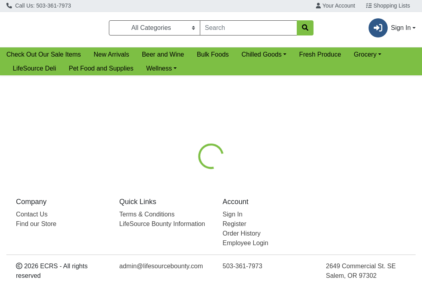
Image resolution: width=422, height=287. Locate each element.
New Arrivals (111, 57)
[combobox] (248, 29)
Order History (241, 233)
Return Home (211, 129)
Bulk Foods (213, 57)
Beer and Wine (163, 57)
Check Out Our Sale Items (43, 57)
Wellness (159, 71)
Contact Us (31, 214)
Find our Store (36, 223)
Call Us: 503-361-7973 (38, 5)
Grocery (365, 57)
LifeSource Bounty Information (162, 223)
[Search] (248, 29)
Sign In (233, 214)
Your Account (335, 5)
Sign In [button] (390, 29)
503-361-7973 (242, 266)
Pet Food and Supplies (101, 71)
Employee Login (245, 243)
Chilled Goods (262, 57)
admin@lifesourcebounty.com (161, 266)
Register (234, 223)
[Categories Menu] (154, 29)
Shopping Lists (388, 5)
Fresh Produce (320, 57)
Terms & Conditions (147, 214)
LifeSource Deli (34, 71)
